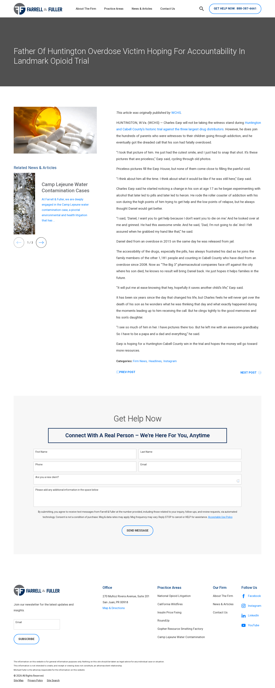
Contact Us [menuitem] (167, 8)
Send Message (138, 530)
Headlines (155, 361)
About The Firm (223, 596)
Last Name (146, 451)
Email (143, 464)
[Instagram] (251, 606)
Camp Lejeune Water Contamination (181, 637)
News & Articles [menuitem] (142, 8)
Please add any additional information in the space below (66, 489)
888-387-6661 (235, 9)
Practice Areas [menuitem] (113, 8)
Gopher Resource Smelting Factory (180, 628)
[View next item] (41, 242)
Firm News (140, 361)
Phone (39, 464)
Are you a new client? (47, 477)
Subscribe (26, 639)
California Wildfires (170, 604)
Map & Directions (114, 608)
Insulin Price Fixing (169, 612)
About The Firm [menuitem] (86, 8)
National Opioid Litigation (174, 596)
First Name (41, 451)
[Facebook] (251, 596)
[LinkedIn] (251, 615)
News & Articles (223, 604)
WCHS (176, 113)
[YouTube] (251, 625)
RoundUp (163, 620)
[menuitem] (19, 680)
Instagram (170, 361)
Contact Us (220, 612)
